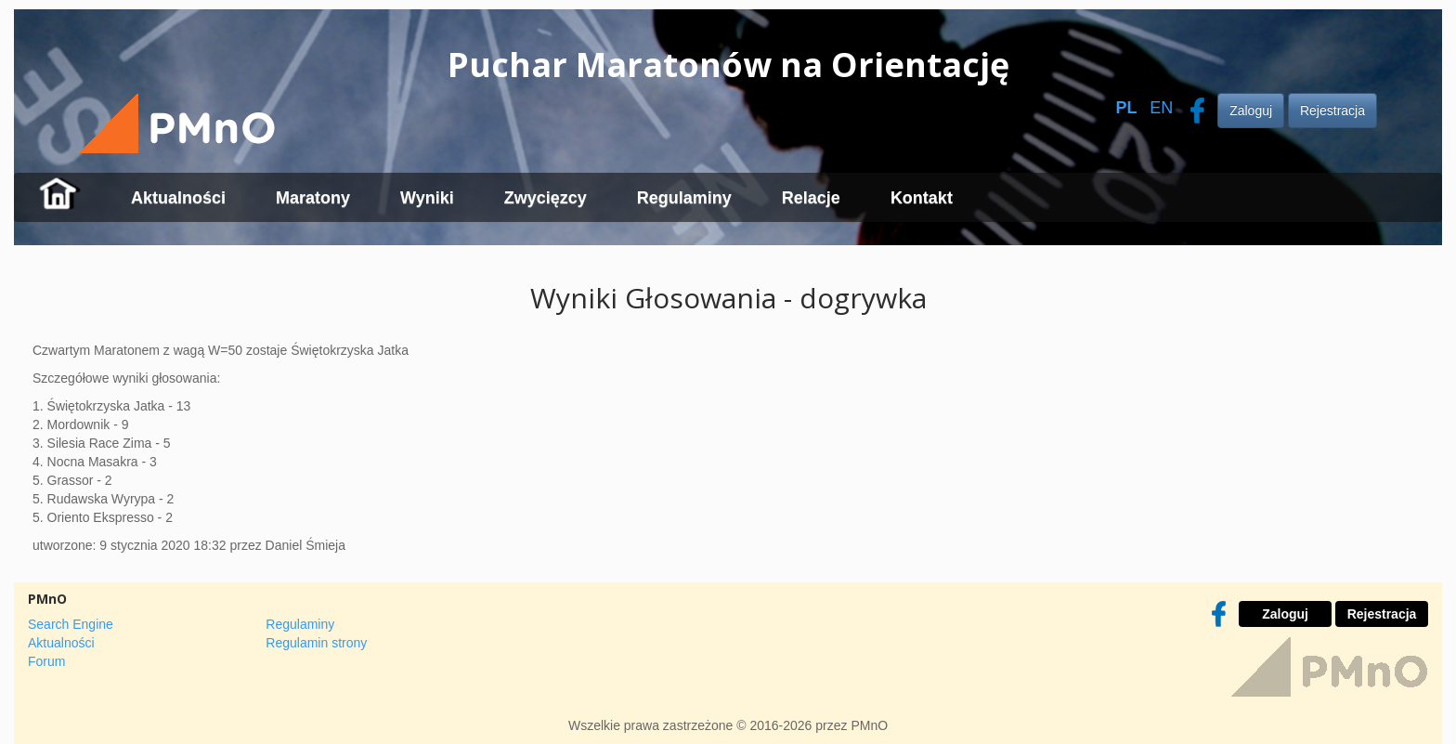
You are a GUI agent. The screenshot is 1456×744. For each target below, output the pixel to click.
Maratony (313, 198)
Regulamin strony (316, 642)
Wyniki (427, 198)
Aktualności (178, 198)
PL (1126, 107)
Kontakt (921, 198)
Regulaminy (684, 198)
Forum (46, 661)
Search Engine (70, 624)
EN (1161, 107)
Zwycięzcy (545, 198)
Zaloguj (1250, 110)
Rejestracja (1332, 110)
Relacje (811, 198)
